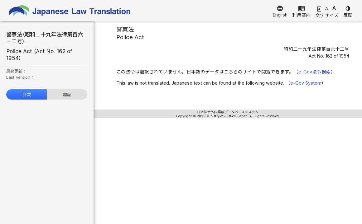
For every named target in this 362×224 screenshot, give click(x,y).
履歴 (67, 94)
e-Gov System (305, 83)
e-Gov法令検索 (314, 72)
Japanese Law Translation (70, 10)
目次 (26, 94)
